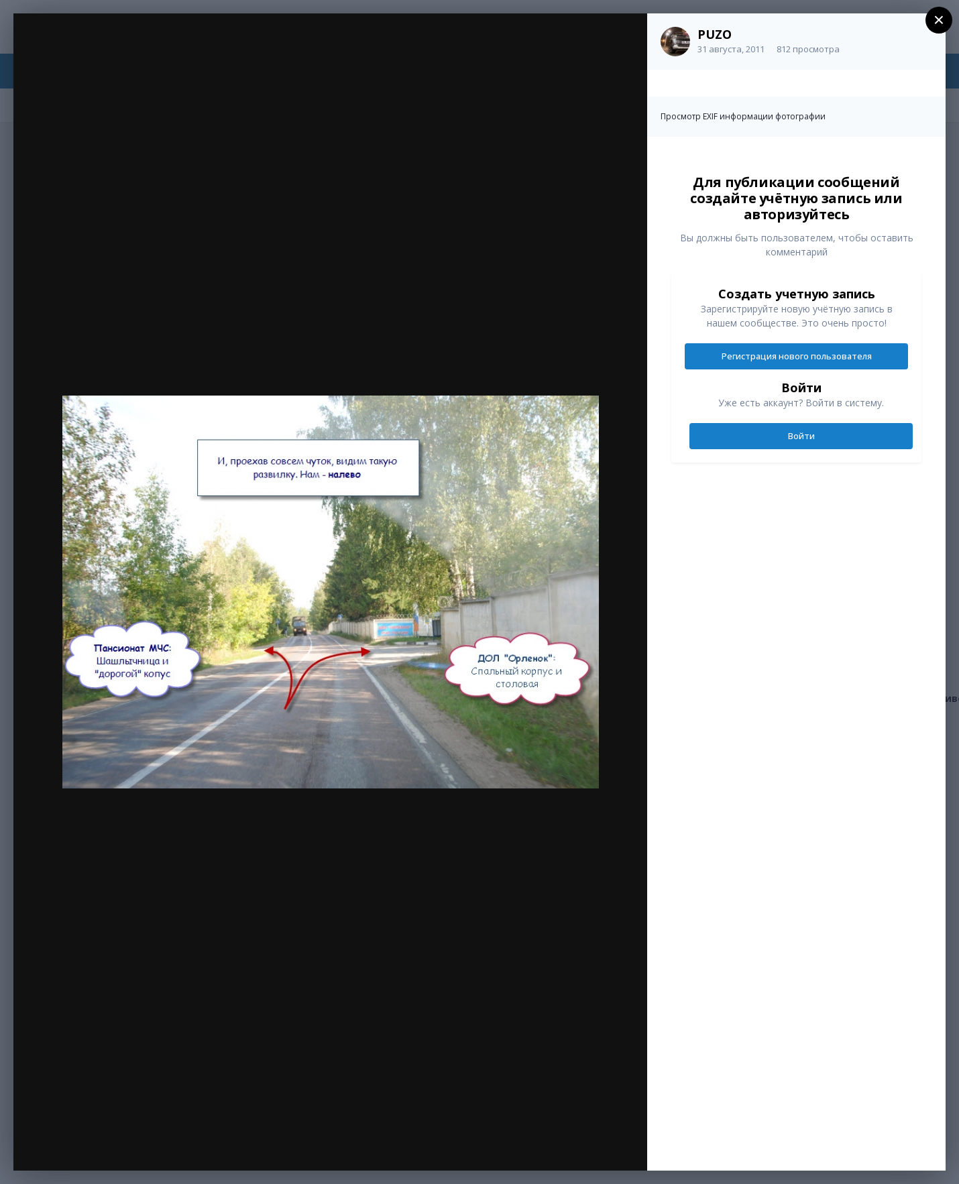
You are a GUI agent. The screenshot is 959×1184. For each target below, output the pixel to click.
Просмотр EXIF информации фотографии (743, 116)
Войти (801, 436)
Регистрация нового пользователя (797, 356)
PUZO (714, 34)
